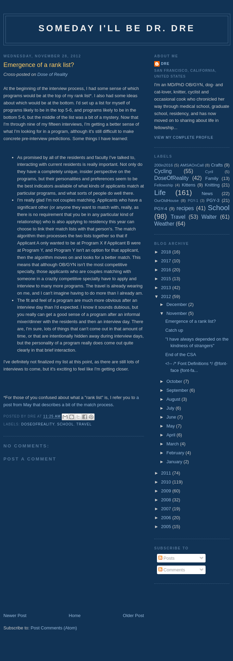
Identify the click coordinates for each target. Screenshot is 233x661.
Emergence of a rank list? (190, 321)
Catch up (174, 330)
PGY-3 (213, 200)
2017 (166, 260)
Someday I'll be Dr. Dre (116, 28)
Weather (164, 224)
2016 (166, 269)
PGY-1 (193, 201)
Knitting (212, 184)
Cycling (163, 171)
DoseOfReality (37, 424)
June (172, 417)
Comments (171, 569)
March (173, 443)
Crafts (217, 165)
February (176, 452)
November (177, 313)
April (172, 434)
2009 (166, 490)
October (175, 381)
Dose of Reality (52, 74)
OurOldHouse (166, 200)
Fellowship (163, 185)
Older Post (133, 615)
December (177, 304)
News (207, 193)
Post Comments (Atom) (54, 627)
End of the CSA (180, 354)
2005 (166, 526)
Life (160, 192)
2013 (166, 287)
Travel (84, 424)
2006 (166, 517)
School (65, 424)
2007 (166, 508)
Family (211, 178)
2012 (166, 296)
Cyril (209, 171)
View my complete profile (183, 137)
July (171, 408)
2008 (166, 499)
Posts (166, 558)
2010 (166, 482)
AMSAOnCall (192, 165)
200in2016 (163, 165)
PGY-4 (160, 208)
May (171, 426)
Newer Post (14, 615)
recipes (185, 208)
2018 (166, 251)
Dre (165, 64)
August (174, 399)
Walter (209, 217)
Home (75, 615)
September (178, 390)
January (175, 461)
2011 (166, 473)
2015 (166, 278)
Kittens (188, 184)
